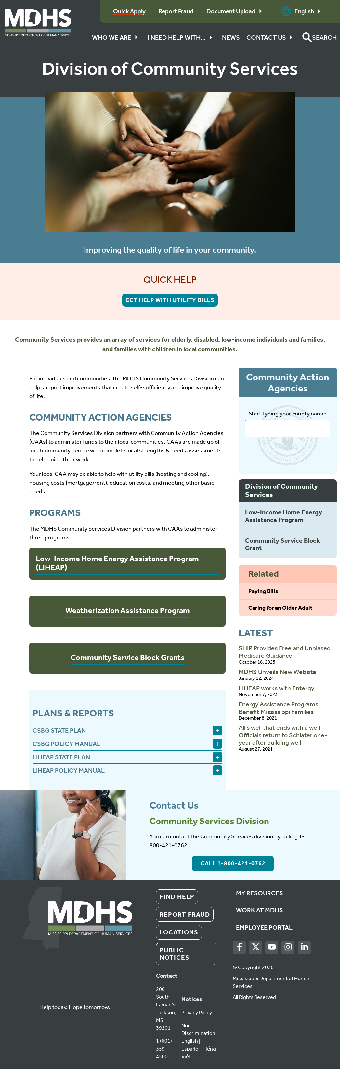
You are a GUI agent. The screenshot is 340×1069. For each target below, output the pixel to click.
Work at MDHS (259, 910)
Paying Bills (263, 591)
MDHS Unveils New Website (277, 672)
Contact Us (271, 37)
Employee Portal (264, 927)
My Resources (259, 893)
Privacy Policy (196, 1012)
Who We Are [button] (116, 37)
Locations (179, 932)
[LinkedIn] (304, 947)
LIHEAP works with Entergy (276, 688)
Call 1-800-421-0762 (233, 863)
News (231, 37)
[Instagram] (288, 947)
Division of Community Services (281, 490)
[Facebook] (239, 947)
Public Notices (175, 953)
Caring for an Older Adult (280, 607)
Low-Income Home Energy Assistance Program (283, 515)
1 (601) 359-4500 (164, 1049)
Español (190, 1049)
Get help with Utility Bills (170, 300)
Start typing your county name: (288, 413)
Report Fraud (185, 914)
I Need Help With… (182, 37)
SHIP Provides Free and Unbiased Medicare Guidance (285, 651)
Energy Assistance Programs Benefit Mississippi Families (278, 707)
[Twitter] (256, 947)
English (302, 11)
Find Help (177, 896)
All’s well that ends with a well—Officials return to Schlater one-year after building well (283, 735)
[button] (319, 37)
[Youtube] (272, 947)
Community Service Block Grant (282, 544)
